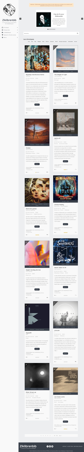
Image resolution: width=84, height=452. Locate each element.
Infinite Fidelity (57, 201)
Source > (37, 104)
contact (64, 446)
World (56, 41)
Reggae (39, 41)
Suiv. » (60, 435)
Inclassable (70, 41)
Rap (35, 41)
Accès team (70, 446)
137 (54, 435)
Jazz (29, 41)
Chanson (52, 41)
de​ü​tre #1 (55, 136)
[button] (59, 19)
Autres (75, 41)
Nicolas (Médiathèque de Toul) (58, 99)
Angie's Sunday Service (33, 270)
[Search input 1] (49, 33)
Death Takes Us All (60, 267)
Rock (43, 41)
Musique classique (63, 41)
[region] (51, 19)
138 (57, 435)
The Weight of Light (58, 74)
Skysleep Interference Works (35, 74)
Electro (47, 41)
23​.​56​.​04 (56, 330)
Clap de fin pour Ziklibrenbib (59, 15)
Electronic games (31, 209)
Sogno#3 (28, 331)
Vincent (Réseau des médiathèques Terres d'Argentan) (61, 163)
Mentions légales (78, 446)
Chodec (28, 149)
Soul (32, 41)
